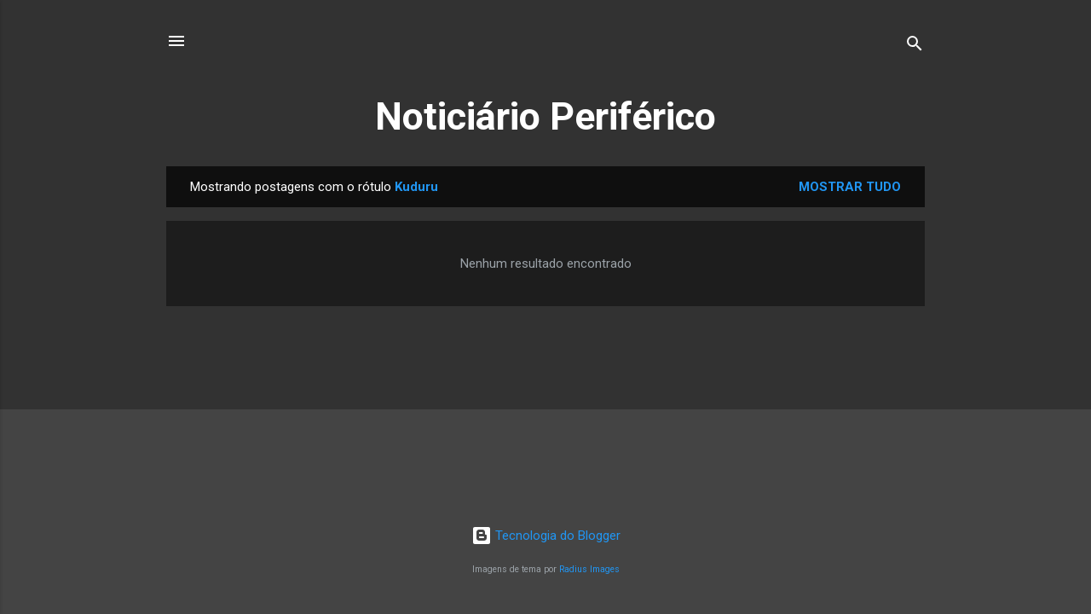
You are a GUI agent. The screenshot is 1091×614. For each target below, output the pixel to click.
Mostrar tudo (850, 186)
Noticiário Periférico (545, 116)
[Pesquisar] (914, 46)
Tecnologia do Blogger (546, 535)
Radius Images (589, 569)
